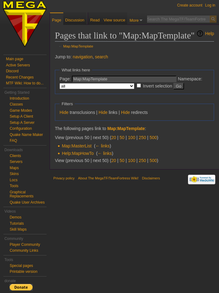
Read (95, 20)
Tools (14, 186)
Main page (14, 59)
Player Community (25, 244)
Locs (13, 180)
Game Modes (21, 110)
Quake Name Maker (26, 135)
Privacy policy (63, 178)
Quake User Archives (27, 202)
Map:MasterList (77, 145)
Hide (64, 112)
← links (103, 145)
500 (153, 137)
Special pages (21, 266)
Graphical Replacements (22, 194)
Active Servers (18, 65)
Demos (15, 217)
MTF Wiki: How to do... (24, 83)
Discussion (74, 20)
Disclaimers (151, 178)
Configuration (21, 128)
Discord (12, 71)
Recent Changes (20, 77)
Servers (16, 162)
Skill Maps (18, 229)
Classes (16, 104)
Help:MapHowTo (78, 153)
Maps (14, 168)
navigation (83, 56)
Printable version (23, 271)
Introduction (19, 98)
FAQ (13, 140)
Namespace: (190, 78)
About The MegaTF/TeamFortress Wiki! (108, 178)
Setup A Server (22, 122)
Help (209, 33)
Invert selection (157, 85)
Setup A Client (21, 116)
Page (56, 20)
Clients (15, 156)
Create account (189, 5)
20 (113, 137)
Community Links (24, 250)
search (101, 56)
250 (142, 137)
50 (122, 137)
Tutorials (17, 223)
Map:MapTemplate (78, 46)
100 (131, 137)
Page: (65, 78)
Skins (14, 174)
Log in (210, 5)
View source (114, 20)
